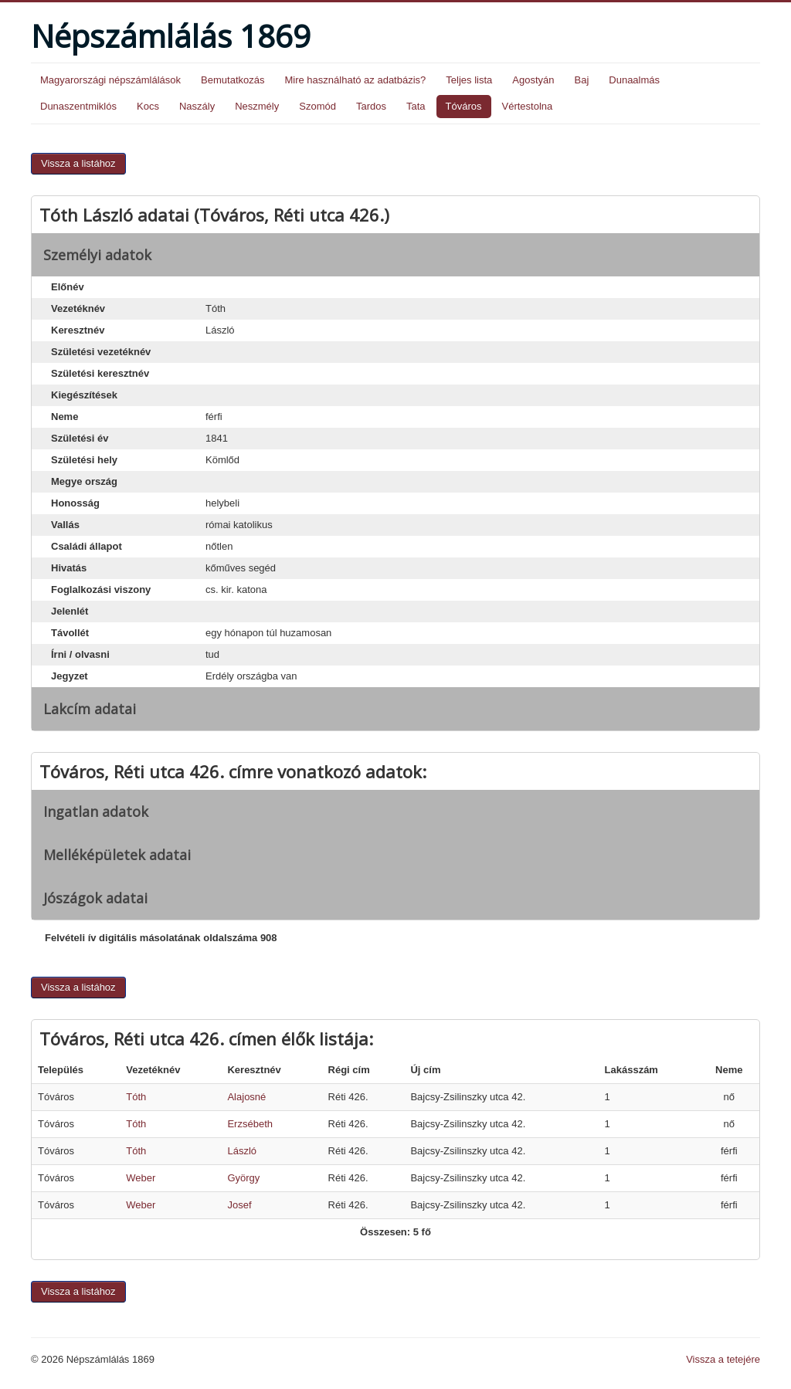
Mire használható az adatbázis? (355, 80)
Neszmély (257, 106)
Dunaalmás (634, 80)
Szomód (317, 106)
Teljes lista (469, 80)
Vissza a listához (78, 163)
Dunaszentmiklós (78, 106)
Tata (416, 106)
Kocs (148, 106)
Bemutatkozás (232, 80)
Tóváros (464, 106)
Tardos (371, 106)
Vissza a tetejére (723, 1359)
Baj (581, 80)
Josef (239, 1205)
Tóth (136, 1097)
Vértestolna (527, 106)
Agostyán (533, 80)
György (243, 1178)
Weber (140, 1178)
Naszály (197, 106)
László (241, 1151)
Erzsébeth (250, 1124)
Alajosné (246, 1097)
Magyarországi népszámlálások (110, 80)
